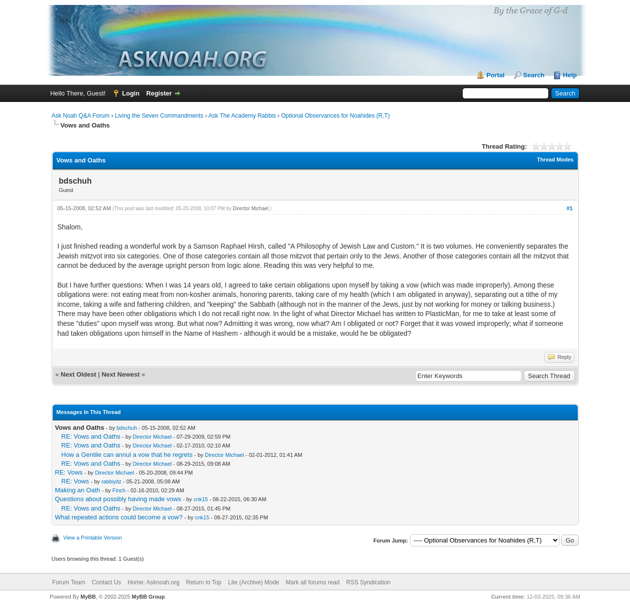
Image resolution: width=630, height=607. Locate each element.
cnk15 (200, 499)
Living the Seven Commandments (159, 115)
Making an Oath (77, 490)
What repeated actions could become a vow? (119, 517)
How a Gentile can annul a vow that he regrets (127, 454)
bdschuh (127, 428)
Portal (495, 75)
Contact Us (106, 582)
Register (159, 93)
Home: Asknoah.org (153, 582)
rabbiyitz (111, 481)
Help (570, 75)
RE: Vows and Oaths (91, 436)
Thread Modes (555, 159)
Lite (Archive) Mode (253, 582)
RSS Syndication (368, 582)
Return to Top (203, 582)
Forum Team (68, 582)
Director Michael (250, 208)
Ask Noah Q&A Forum (81, 115)
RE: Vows (69, 472)
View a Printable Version (92, 538)
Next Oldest (78, 374)
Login (130, 93)
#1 (569, 208)
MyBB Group (148, 597)
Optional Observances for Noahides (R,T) (335, 115)
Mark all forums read (313, 582)
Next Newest (120, 374)
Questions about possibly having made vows (118, 499)
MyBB (87, 597)
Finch (119, 490)
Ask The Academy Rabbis (242, 115)
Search (533, 75)
